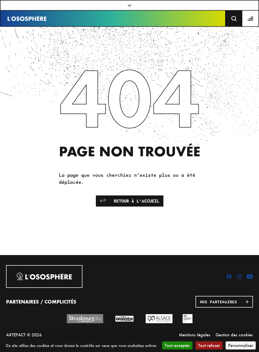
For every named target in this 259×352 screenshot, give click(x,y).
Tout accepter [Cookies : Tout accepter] (177, 345)
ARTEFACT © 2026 (24, 334)
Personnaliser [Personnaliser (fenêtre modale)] (240, 345)
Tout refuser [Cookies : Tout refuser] (209, 345)
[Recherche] (234, 18)
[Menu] (250, 18)
